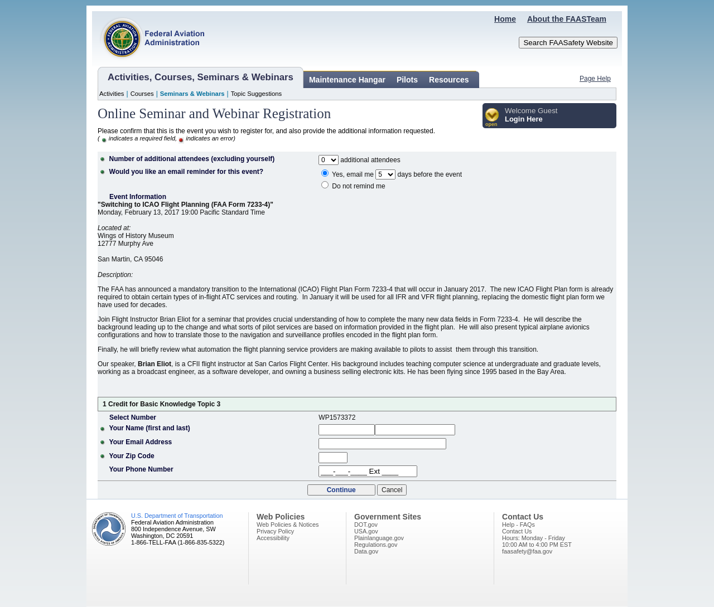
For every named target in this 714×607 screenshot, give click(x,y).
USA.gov (366, 531)
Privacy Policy (275, 531)
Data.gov (366, 551)
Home (505, 18)
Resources (449, 79)
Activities (111, 93)
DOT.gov (366, 524)
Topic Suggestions (256, 93)
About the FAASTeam (566, 18)
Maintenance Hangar (347, 79)
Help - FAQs (518, 524)
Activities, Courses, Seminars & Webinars (200, 77)
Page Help (595, 78)
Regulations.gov (375, 544)
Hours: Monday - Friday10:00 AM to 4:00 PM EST (537, 541)
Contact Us (517, 531)
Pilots (407, 79)
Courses (142, 93)
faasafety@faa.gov (527, 551)
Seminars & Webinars (192, 93)
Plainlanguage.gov (379, 538)
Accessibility (273, 538)
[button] (492, 118)
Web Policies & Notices (288, 524)
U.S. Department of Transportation (177, 515)
